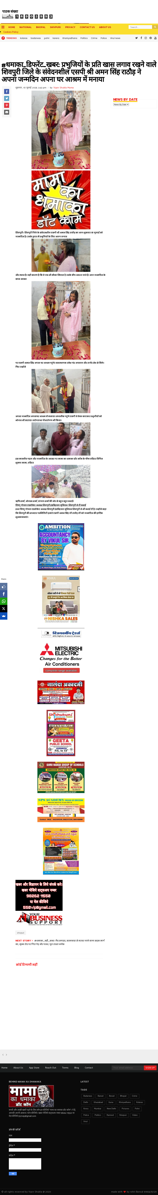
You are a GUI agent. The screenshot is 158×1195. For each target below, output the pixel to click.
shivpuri (20, 933)
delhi (85, 1102)
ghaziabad (98, 1102)
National (25, 27)
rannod (110, 1115)
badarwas (36, 38)
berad (111, 1096)
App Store (34, 1068)
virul (85, 1121)
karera (56, 38)
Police (104, 38)
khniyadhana (125, 1102)
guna (111, 1102)
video (135, 1115)
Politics (84, 38)
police (86, 1115)
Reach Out (50, 1068)
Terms (65, 1068)
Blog (76, 1068)
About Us (18, 1068)
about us (105, 27)
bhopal (123, 1096)
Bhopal (41, 27)
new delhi (111, 1108)
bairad (100, 1096)
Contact (89, 1068)
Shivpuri (55, 27)
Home (11, 27)
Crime (94, 38)
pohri (46, 38)
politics (98, 1115)
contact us (87, 27)
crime (134, 1096)
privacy (70, 27)
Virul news (115, 38)
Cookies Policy (10, 32)
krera (85, 1108)
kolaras (23, 38)
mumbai (97, 1108)
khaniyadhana (70, 38)
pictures (125, 1108)
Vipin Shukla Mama (63, 88)
